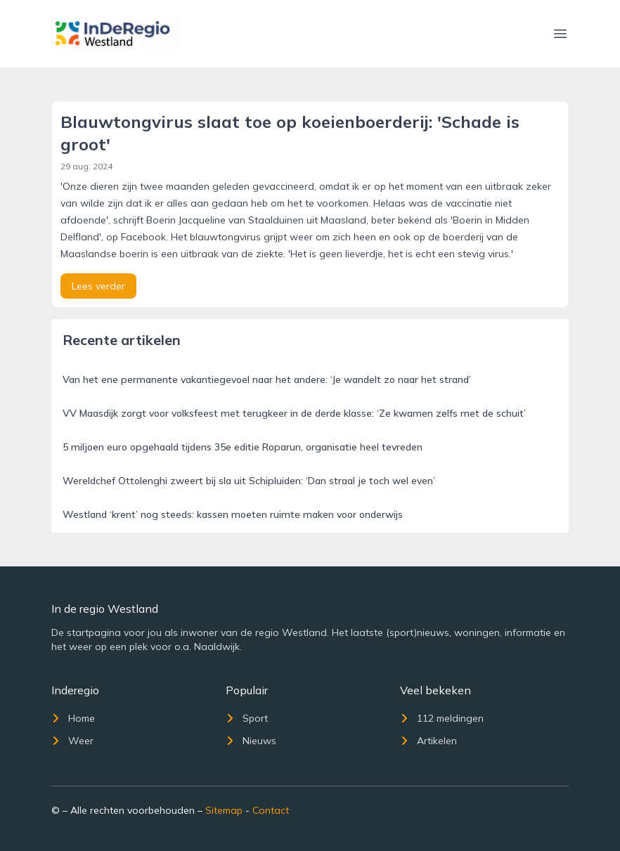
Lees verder (98, 286)
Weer (72, 740)
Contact (270, 810)
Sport (247, 718)
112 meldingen (442, 718)
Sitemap (224, 810)
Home (73, 718)
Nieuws (251, 740)
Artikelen (428, 740)
